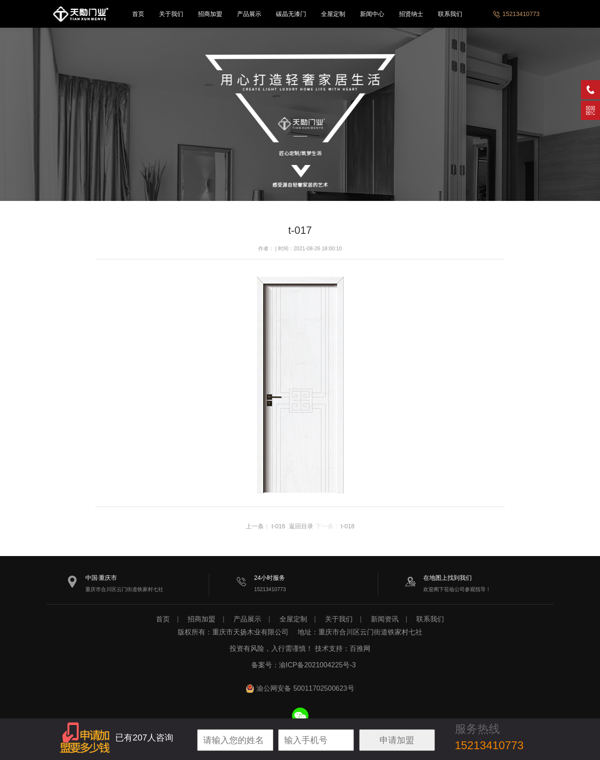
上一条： (258, 526)
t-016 (278, 526)
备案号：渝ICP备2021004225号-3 (303, 665)
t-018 (347, 526)
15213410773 (516, 13)
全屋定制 (333, 13)
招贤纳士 (411, 13)
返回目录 (301, 526)
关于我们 (171, 13)
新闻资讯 (385, 619)
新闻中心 (372, 13)
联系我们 (450, 13)
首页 (138, 13)
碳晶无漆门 (291, 13)
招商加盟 (210, 13)
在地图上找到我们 (447, 577)
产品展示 (249, 13)
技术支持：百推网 (342, 648)
